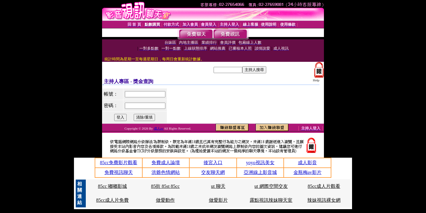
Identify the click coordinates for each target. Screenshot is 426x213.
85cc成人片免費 (112, 200)
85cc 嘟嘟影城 (112, 186)
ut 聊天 (218, 186)
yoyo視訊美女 (260, 162)
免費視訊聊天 (118, 172)
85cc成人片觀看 (324, 186)
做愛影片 (218, 200)
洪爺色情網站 (165, 172)
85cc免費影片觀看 (118, 162)
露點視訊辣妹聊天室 (271, 200)
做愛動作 (165, 200)
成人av (159, 128)
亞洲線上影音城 (260, 172)
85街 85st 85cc (165, 186)
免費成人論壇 (165, 162)
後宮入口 (213, 162)
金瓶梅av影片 (307, 172)
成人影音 (307, 162)
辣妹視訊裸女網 (324, 200)
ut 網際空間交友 (271, 186)
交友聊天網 (213, 172)
